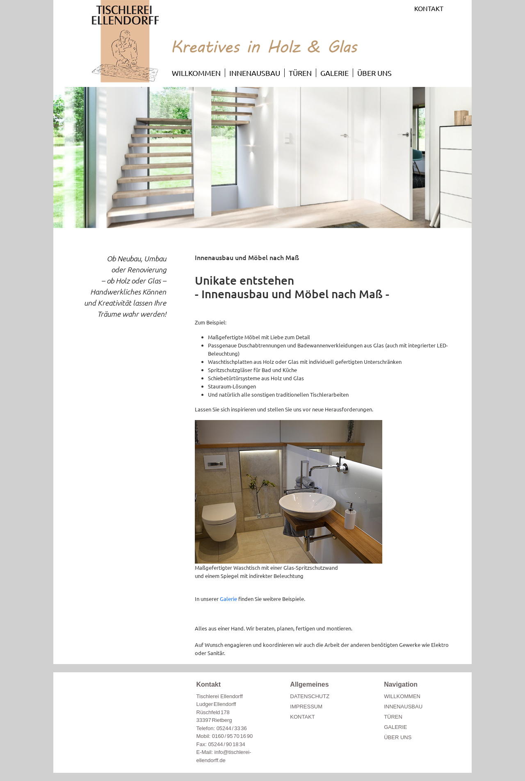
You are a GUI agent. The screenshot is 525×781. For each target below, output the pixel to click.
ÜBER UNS (374, 73)
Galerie (228, 598)
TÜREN (300, 73)
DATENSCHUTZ (309, 696)
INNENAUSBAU (254, 73)
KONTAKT (428, 8)
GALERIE (334, 73)
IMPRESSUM (306, 706)
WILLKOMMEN (196, 73)
